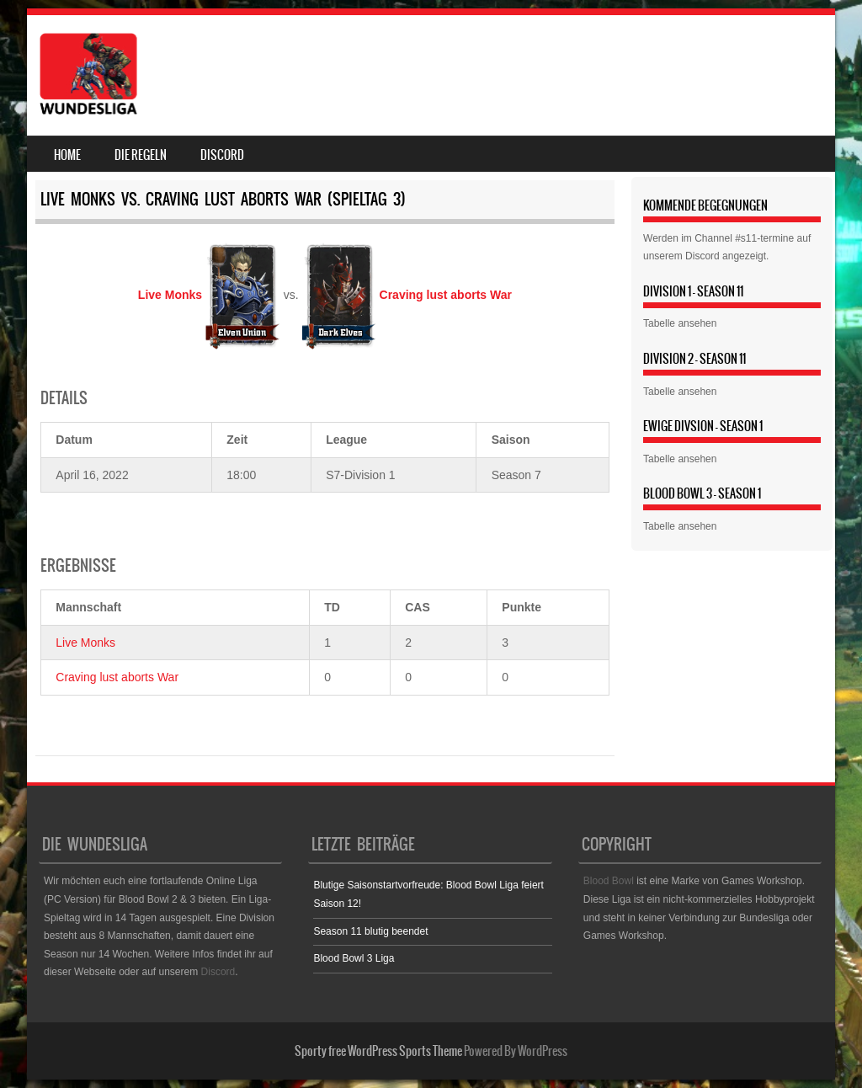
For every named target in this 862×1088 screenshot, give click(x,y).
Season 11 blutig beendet (370, 931)
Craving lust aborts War (117, 677)
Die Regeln (140, 155)
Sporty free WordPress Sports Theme (378, 1051)
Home (67, 155)
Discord (222, 155)
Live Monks (85, 642)
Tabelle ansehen (679, 323)
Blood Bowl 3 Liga (353, 958)
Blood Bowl (608, 881)
